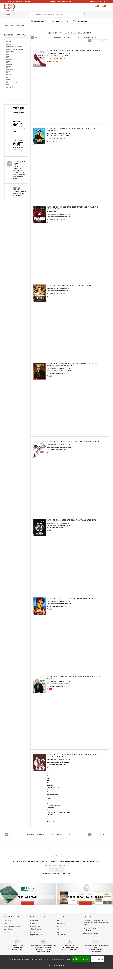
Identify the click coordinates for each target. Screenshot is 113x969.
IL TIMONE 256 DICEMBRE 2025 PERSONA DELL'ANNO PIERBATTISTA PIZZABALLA (72, 364)
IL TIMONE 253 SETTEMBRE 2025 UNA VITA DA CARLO (72, 598)
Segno (8, 56)
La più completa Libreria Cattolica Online (43, 945)
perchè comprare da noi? (12, 926)
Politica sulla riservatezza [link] (56, 965)
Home (6, 25)
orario (28, 1)
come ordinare (35, 920)
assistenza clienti (36, 926)
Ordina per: (57, 37)
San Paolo (9, 44)
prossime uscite (61, 935)
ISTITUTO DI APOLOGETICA (61, 53)
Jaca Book (9, 77)
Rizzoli (8, 61)
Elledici (8, 54)
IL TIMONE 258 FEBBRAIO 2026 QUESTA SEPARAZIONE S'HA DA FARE (73, 208)
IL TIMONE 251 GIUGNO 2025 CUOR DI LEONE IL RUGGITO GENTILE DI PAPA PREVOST (74, 756)
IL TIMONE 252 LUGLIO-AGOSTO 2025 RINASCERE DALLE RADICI (73, 678)
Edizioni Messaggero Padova (15, 82)
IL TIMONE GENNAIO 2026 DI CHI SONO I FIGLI (69, 285)
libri (57, 920)
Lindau (8, 67)
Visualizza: (86, 37)
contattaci (7, 932)
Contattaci (10, 1)
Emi (7, 84)
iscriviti (56, 870)
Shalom (8, 72)
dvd (57, 929)
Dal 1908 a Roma (17, 945)
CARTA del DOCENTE (49, 1)
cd (57, 926)
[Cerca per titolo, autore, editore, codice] (96, 14)
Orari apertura (69, 945)
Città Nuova (10, 51)
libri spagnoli (61, 923)
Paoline (8, 41)
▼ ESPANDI (50, 821)
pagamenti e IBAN (36, 935)
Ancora (8, 74)
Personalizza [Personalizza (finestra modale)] (97, 959)
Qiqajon (8, 79)
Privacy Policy (65, 873)
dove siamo (8, 929)
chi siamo (7, 920)
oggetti (59, 932)
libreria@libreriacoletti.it (91, 933)
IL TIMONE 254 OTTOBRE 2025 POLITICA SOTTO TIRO (72, 520)
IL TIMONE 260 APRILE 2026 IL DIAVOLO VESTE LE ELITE (73, 51)
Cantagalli (9, 87)
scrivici (20, 1)
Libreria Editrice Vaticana (14, 46)
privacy (32, 932)
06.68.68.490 (88, 931)
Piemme (9, 59)
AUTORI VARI (51, 212)
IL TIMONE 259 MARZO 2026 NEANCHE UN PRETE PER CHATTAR (72, 130)
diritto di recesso (36, 929)
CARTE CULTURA (64, 1)
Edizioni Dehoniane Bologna (15, 49)
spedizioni (33, 923)
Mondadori (9, 64)
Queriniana (9, 69)
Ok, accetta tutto (81, 959)
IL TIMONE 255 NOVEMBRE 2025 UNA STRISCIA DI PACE (73, 442)
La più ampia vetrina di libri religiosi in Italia (96, 946)
